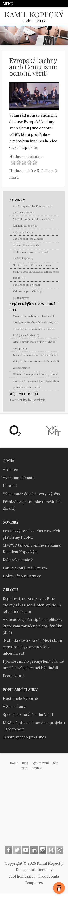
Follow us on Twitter (17, 850)
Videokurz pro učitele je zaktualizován (27, 294)
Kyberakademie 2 (23, 232)
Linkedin (34, 850)
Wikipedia (59, 850)
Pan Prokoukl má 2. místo (28, 238)
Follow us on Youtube (25, 850)
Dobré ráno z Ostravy (26, 245)
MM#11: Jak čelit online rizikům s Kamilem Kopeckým (33, 222)
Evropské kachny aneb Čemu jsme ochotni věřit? (33, 66)
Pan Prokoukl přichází (26, 284)
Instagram (42, 850)
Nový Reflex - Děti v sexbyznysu (32, 265)
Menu (8, 3)
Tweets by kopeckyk (27, 399)
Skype (51, 850)
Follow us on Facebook (8, 850)
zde (33, 147)
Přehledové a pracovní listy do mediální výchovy (31, 255)
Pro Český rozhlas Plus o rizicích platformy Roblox (33, 209)
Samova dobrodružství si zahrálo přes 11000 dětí (36, 275)
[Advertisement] (34, 811)
